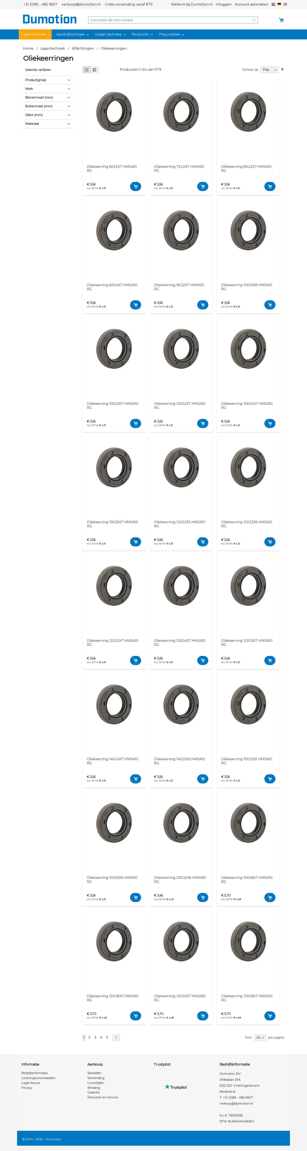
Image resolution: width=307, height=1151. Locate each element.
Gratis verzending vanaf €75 (129, 4)
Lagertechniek (53, 48)
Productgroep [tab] (35, 80)
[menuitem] (35, 34)
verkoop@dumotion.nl (81, 4)
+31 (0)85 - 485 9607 (40, 4)
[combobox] (173, 20)
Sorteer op (250, 70)
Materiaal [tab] (32, 124)
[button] (273, 4)
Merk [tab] (29, 89)
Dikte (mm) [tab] (33, 115)
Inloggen (224, 4)
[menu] (153, 34)
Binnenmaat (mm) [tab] (39, 97)
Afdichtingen (83, 48)
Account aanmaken (251, 4)
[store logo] (49, 19)
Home (28, 48)
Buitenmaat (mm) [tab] (38, 106)
